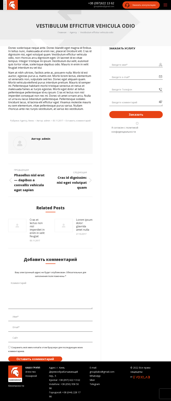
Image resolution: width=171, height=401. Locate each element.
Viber (92, 380)
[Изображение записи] (17, 225)
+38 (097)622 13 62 (101, 3)
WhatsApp (95, 375)
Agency (23, 120)
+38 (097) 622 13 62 (69, 380)
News (31, 120)
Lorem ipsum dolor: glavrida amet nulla (84, 224)
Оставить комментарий (78, 120)
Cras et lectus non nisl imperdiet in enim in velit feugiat (37, 228)
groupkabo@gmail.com (104, 6)
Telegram (95, 384)
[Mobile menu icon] (165, 5)
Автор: (43, 120)
